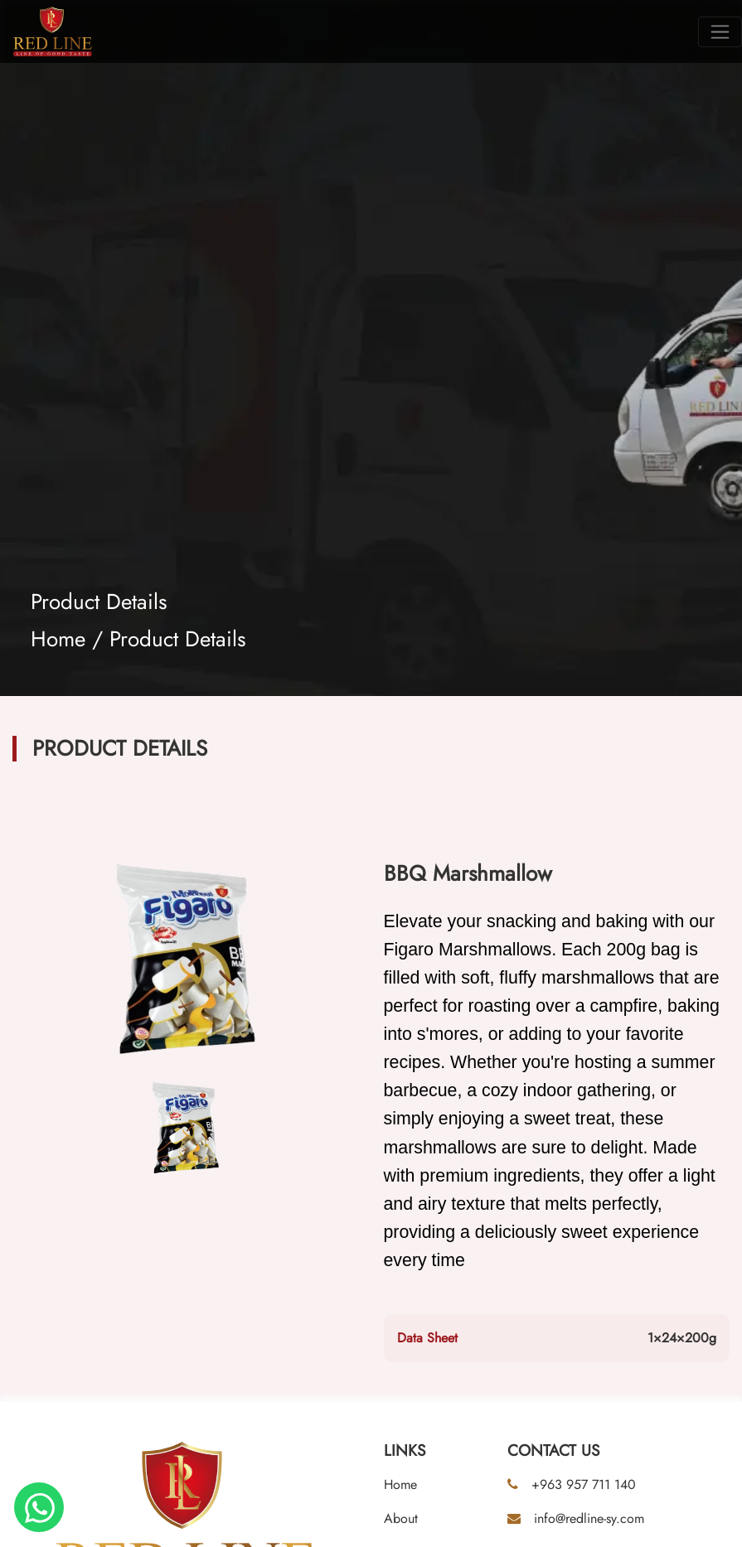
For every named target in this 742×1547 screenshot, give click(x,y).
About (401, 1518)
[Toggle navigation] (720, 32)
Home (58, 639)
